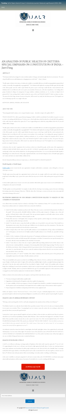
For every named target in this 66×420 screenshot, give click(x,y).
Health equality (6, 168)
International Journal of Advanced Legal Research (37, 408)
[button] (33, 30)
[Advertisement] (33, 45)
